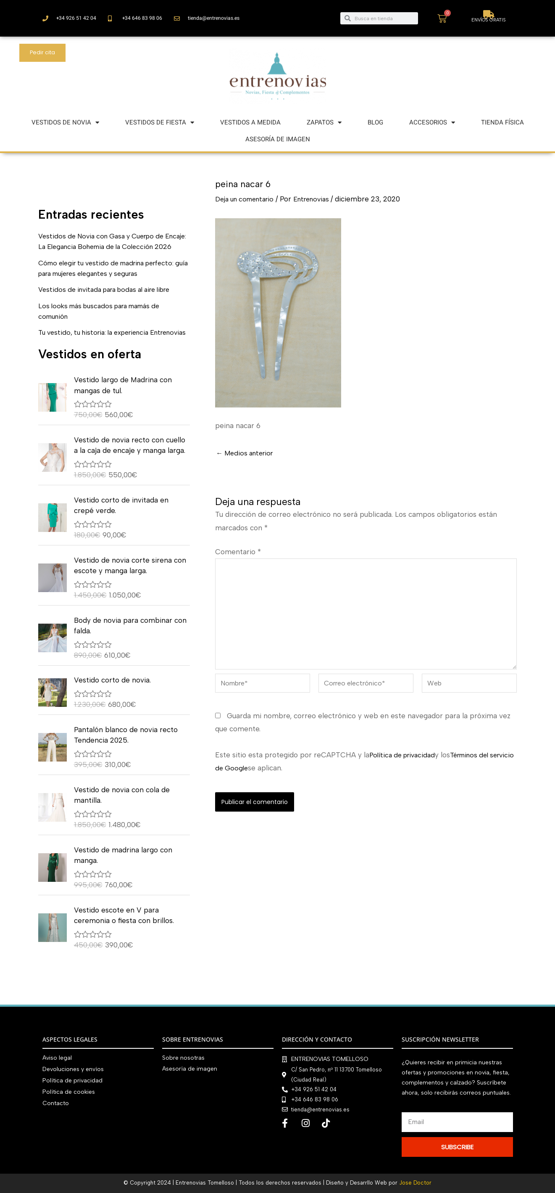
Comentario (238, 552)
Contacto (55, 1101)
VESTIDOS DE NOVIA (65, 122)
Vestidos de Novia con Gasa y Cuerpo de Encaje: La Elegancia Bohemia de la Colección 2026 (106, 247)
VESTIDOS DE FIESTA (159, 122)
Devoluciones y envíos (73, 1068)
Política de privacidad (404, 763)
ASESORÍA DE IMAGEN (277, 139)
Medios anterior (247, 453)
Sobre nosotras (183, 1057)
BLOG (375, 122)
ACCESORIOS (432, 122)
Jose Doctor (415, 1183)
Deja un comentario (248, 199)
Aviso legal (57, 1057)
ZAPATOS (324, 122)
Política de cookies (68, 1090)
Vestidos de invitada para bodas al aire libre (111, 300)
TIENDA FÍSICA (502, 122)
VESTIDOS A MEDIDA (250, 122)
